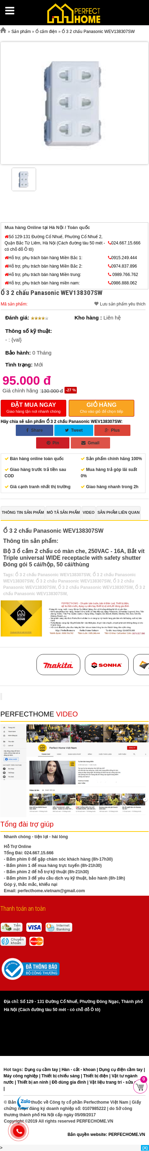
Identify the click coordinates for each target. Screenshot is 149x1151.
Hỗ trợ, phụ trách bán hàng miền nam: (42, 283)
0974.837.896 (122, 266)
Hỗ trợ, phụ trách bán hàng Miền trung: (43, 274)
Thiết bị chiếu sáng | (62, 1075)
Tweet (73, 430)
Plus (112, 430)
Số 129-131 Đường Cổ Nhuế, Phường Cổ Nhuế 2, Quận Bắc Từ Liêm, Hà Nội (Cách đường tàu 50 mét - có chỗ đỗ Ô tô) (55, 243)
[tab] (23, 512)
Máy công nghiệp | (22, 1075)
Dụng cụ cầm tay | (43, 1069)
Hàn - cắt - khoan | (80, 1069)
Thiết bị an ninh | (34, 1082)
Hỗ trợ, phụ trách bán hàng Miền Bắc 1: (43, 257)
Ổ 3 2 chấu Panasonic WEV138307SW (52, 574)
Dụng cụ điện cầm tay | (122, 1069)
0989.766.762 (123, 274)
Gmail (90, 442)
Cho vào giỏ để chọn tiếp (101, 407)
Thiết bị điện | (97, 1075)
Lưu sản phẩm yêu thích (122, 304)
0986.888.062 (122, 283)
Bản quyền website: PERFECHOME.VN (106, 1134)
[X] (145, 1148)
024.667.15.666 (124, 243)
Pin (53, 442)
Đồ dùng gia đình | (71, 1082)
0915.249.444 (122, 257)
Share (34, 430)
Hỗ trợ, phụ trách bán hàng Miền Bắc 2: (43, 266)
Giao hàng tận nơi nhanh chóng (33, 407)
